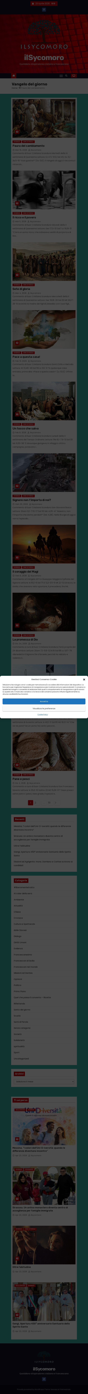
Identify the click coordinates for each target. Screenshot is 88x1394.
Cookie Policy (43, 714)
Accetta (44, 701)
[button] (84, 679)
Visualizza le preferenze (44, 708)
